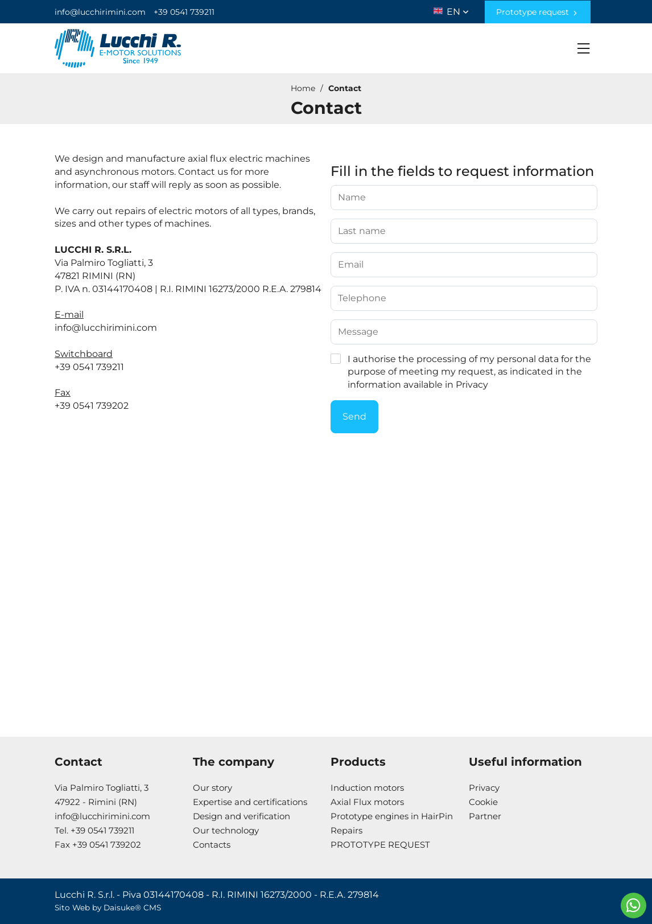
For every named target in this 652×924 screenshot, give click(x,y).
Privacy (472, 384)
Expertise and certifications (250, 801)
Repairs (346, 830)
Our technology (226, 830)
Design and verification (241, 816)
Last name (362, 231)
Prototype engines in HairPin (392, 816)
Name (352, 197)
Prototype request (537, 12)
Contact (344, 88)
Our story (212, 787)
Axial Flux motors (367, 801)
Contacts (211, 844)
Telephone (362, 298)
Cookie (483, 801)
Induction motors (367, 787)
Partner (485, 816)
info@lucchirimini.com (100, 12)
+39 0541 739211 (184, 12)
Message (358, 331)
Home (303, 88)
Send (354, 416)
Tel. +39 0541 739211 (94, 830)
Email (351, 264)
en (458, 9)
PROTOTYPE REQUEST (380, 844)
